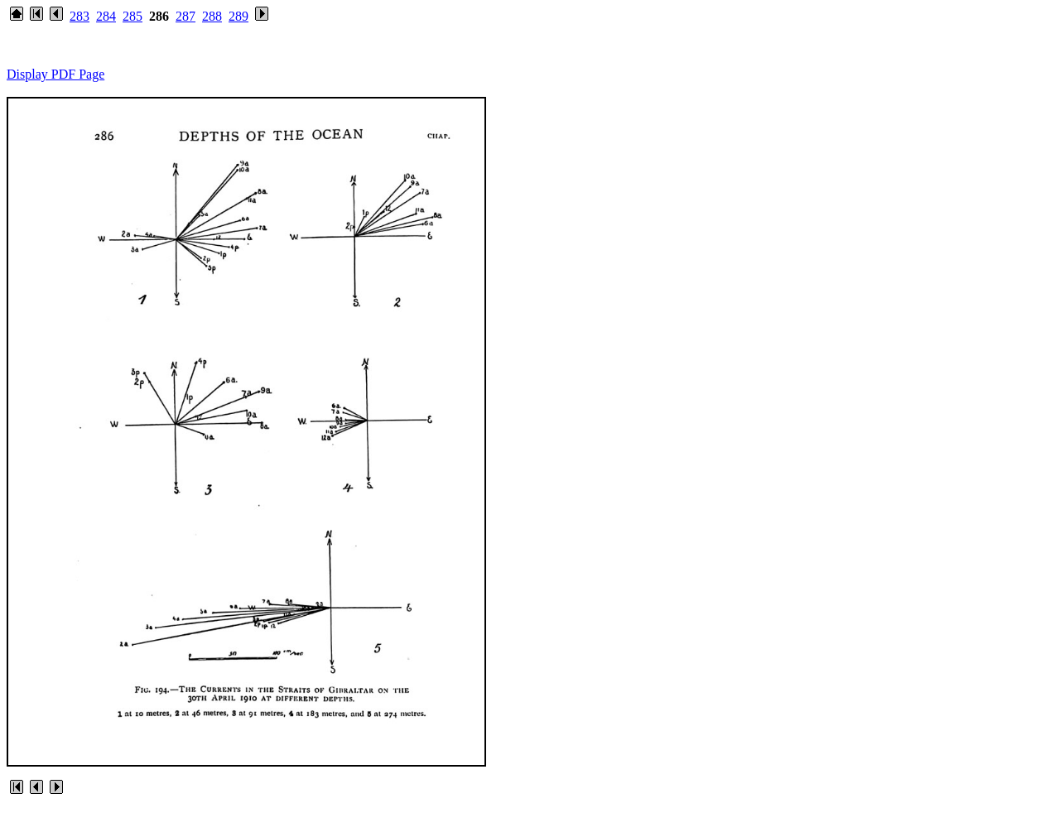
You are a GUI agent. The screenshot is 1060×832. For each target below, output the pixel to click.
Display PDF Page (55, 74)
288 (212, 16)
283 (79, 16)
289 (238, 16)
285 (132, 16)
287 (185, 16)
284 (106, 16)
